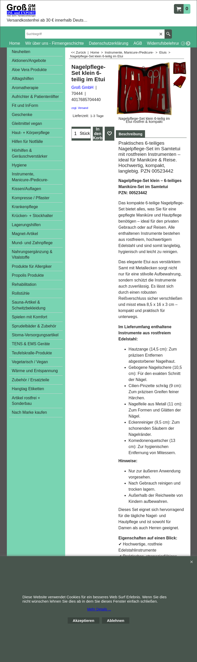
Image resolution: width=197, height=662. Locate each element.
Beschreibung (130, 134)
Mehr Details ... (99, 609)
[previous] (183, 43)
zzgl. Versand (79, 107)
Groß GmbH (82, 87)
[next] (188, 43)
